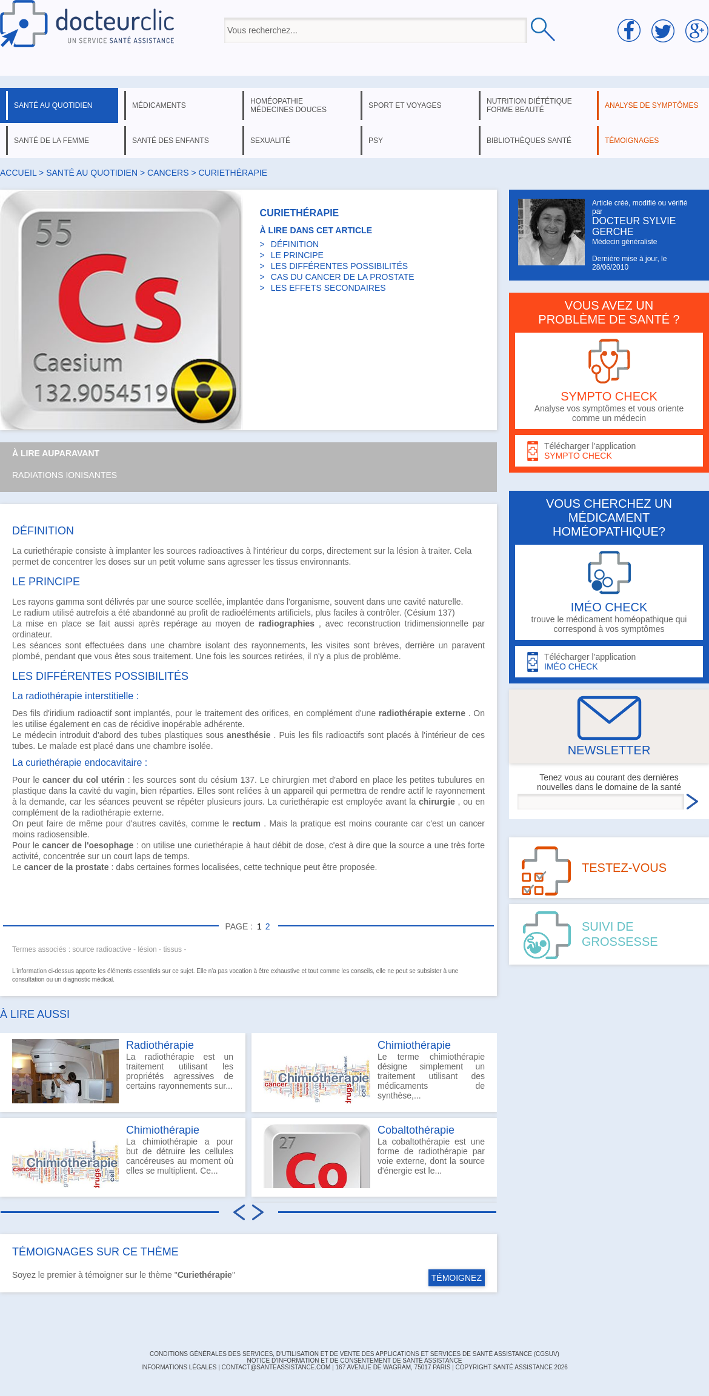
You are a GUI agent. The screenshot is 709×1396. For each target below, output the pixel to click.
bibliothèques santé (529, 140)
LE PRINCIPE (297, 255)
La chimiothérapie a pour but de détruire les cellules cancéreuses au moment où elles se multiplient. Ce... (122, 1156)
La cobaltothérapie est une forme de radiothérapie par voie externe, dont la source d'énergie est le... (374, 1156)
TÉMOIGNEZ (456, 1278)
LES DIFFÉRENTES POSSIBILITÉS (339, 266)
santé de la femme (51, 140)
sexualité (270, 140)
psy (375, 140)
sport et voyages (405, 105)
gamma (70, 602)
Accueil (18, 173)
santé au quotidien (53, 105)
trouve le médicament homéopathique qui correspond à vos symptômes (609, 592)
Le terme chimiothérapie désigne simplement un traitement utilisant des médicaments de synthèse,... (374, 1071)
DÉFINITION (295, 244)
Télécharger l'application (609, 451)
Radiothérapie (160, 1045)
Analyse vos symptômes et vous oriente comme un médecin (609, 381)
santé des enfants (170, 140)
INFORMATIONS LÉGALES (178, 1367)
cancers (167, 173)
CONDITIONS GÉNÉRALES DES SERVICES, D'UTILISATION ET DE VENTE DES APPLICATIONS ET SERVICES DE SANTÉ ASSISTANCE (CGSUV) (354, 1354)
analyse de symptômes (651, 105)
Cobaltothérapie (416, 1130)
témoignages (632, 140)
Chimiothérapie (162, 1130)
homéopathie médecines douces (288, 105)
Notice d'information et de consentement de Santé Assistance (354, 1360)
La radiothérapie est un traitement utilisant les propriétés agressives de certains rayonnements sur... (122, 1071)
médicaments (159, 105)
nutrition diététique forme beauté (529, 105)
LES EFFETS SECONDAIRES (328, 288)
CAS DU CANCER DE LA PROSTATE (342, 277)
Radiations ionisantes (64, 475)
